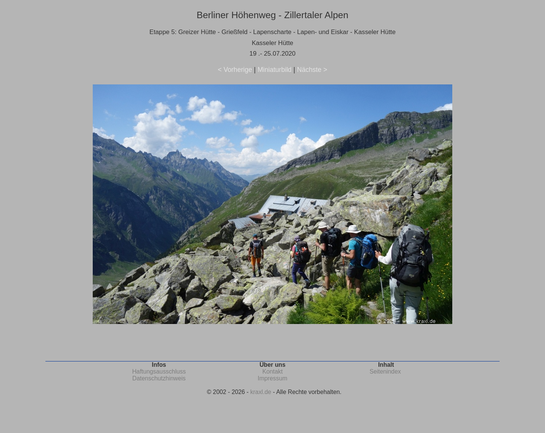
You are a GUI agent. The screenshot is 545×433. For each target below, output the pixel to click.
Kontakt (272, 371)
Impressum (272, 378)
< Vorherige (235, 69)
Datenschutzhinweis (159, 378)
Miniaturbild (274, 69)
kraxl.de (260, 392)
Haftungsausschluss (159, 371)
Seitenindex (385, 371)
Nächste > (312, 69)
